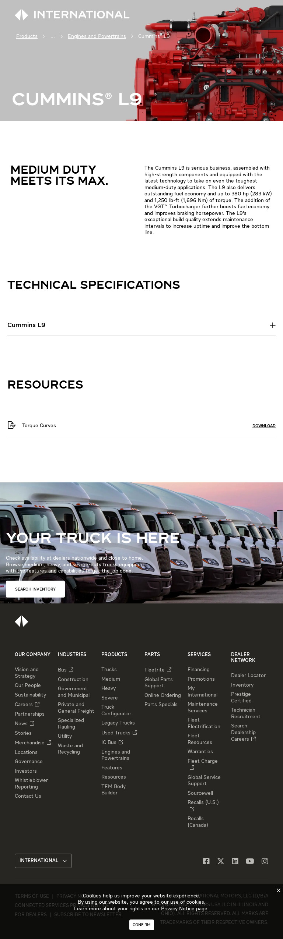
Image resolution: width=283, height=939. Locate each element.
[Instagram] (265, 862)
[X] (220, 862)
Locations (26, 752)
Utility (65, 736)
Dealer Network (243, 657)
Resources (113, 777)
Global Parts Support (158, 683)
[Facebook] (206, 862)
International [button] (43, 860)
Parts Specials (161, 704)
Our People (28, 685)
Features (111, 767)
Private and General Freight (76, 708)
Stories (23, 733)
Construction (73, 679)
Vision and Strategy (27, 673)
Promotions (201, 679)
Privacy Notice (178, 908)
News (21, 723)
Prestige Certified (241, 698)
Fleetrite (154, 670)
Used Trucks (115, 733)
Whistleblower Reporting (31, 784)
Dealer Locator (248, 675)
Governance (29, 761)
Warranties (200, 751)
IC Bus (108, 742)
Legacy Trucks (118, 723)
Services (199, 654)
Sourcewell (200, 793)
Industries (72, 654)
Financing (199, 669)
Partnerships (30, 714)
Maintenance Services (203, 707)
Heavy (108, 688)
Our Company (32, 654)
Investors (26, 771)
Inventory (242, 685)
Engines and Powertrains (97, 36)
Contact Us (28, 796)
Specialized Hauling (71, 724)
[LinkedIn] (235, 862)
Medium (110, 679)
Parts (152, 654)
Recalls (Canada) (198, 822)
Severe (109, 698)
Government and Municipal (74, 692)
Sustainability (30, 695)
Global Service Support (204, 781)
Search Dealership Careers (243, 732)
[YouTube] (250, 862)
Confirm (142, 925)
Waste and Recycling (70, 749)
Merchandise (30, 742)
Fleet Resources (200, 739)
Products (27, 36)
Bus (62, 670)
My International (202, 692)
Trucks (109, 669)
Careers (24, 704)
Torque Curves (39, 425)
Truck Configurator (116, 710)
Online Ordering (162, 695)
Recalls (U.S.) (203, 802)
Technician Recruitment (246, 713)
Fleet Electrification (204, 723)
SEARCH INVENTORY (35, 589)
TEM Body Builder (113, 790)
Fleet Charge (203, 761)
